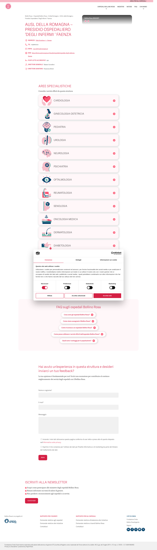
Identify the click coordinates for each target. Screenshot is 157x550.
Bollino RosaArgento (133, 522)
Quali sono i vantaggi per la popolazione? (78, 341)
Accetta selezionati (78, 296)
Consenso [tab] (48, 260)
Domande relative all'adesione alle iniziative (92, 520)
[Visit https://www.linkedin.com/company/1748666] (128, 529)
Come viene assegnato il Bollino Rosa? (78, 321)
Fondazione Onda (132, 519)
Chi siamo (147, 7)
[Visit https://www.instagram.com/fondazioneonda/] (135, 529)
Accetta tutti (107, 296)
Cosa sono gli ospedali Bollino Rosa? (78, 315)
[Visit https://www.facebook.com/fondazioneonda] (132, 529)
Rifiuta (49, 296)
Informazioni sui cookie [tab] (108, 260)
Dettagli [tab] (78, 260)
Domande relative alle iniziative (51, 523)
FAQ (139, 7)
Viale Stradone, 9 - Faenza (44, 40)
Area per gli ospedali (142, 1)
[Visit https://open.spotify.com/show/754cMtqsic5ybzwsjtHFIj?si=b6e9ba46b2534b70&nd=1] (139, 529)
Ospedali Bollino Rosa (110, 7)
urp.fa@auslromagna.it (40, 49)
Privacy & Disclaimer (11, 547)
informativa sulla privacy (52, 442)
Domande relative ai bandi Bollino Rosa (90, 523)
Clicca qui (32, 501)
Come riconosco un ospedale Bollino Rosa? (78, 328)
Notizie (133, 7)
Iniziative (124, 7)
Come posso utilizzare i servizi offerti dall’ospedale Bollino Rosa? (78, 334)
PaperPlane (29, 547)
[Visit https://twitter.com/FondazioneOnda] (143, 529)
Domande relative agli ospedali (51, 520)
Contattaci (44, 527)
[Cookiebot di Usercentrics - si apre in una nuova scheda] (112, 253)
